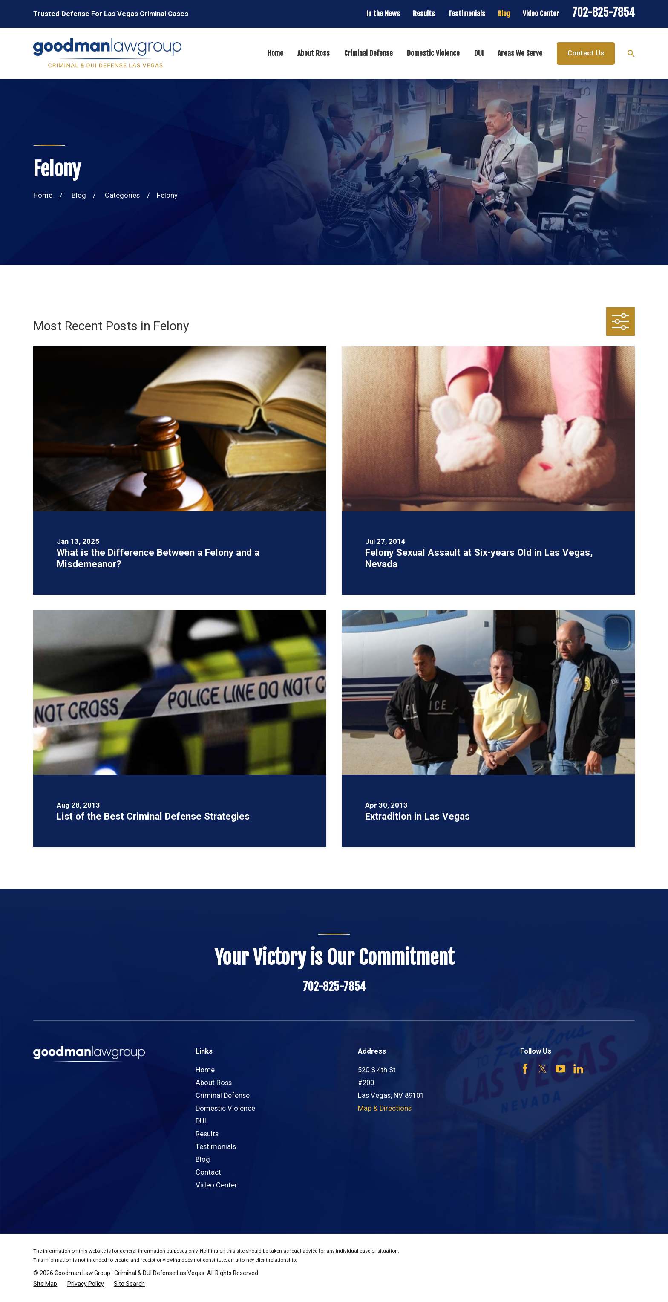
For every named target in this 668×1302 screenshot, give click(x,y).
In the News (383, 13)
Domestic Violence (225, 1108)
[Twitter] (542, 1069)
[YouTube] (560, 1069)
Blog (504, 13)
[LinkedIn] (578, 1069)
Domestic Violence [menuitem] (433, 53)
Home (205, 1070)
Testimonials (466, 13)
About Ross (214, 1083)
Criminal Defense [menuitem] (368, 53)
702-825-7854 (603, 12)
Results (424, 13)
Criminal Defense (223, 1095)
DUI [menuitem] (479, 53)
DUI (201, 1121)
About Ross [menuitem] (313, 53)
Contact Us (585, 53)
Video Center (541, 13)
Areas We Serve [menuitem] (520, 53)
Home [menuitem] (275, 53)
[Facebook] (525, 1069)
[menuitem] (45, 1284)
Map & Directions (385, 1108)
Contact (208, 1172)
